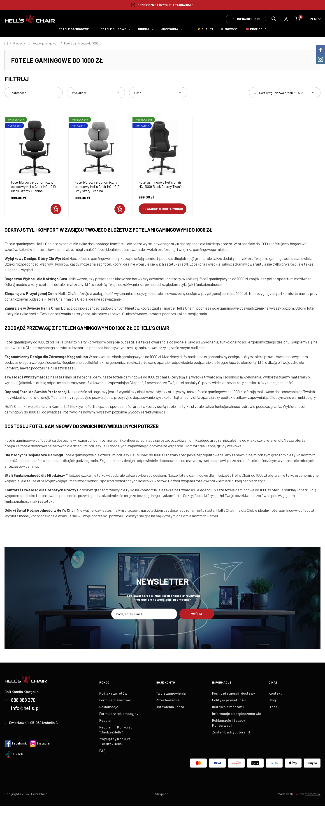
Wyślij (196, 614)
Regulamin (107, 720)
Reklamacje (108, 707)
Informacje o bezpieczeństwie (236, 713)
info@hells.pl (246, 19)
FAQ (102, 750)
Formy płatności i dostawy (233, 693)
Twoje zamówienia (171, 693)
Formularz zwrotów (115, 700)
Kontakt (275, 693)
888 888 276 (20, 699)
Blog (272, 700)
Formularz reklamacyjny (118, 713)
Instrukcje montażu (228, 707)
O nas (273, 707)
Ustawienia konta (170, 707)
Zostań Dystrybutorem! (231, 732)
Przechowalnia (168, 700)
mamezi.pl (312, 794)
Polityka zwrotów (113, 693)
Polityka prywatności (229, 700)
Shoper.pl (162, 794)
